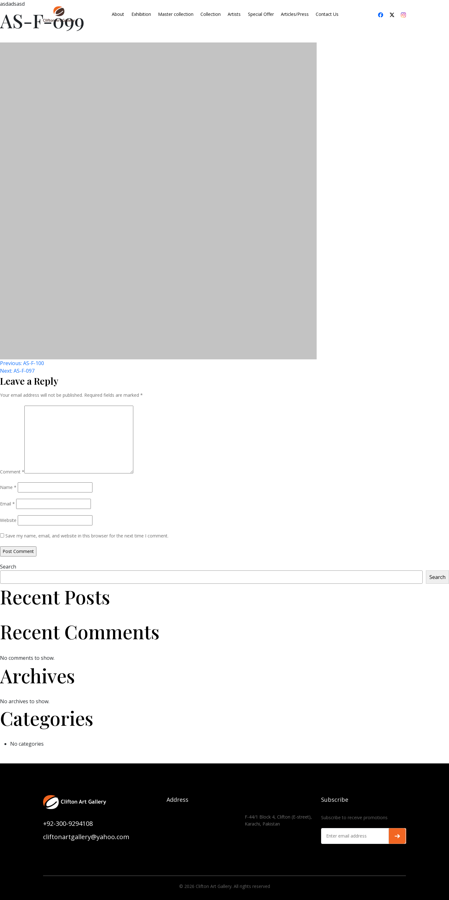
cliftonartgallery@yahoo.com (86, 837)
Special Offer (261, 14)
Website (8, 520)
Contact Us (327, 14)
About (118, 14)
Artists (234, 14)
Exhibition (141, 14)
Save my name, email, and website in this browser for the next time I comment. (86, 536)
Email (7, 504)
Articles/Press (295, 14)
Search (8, 566)
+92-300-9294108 (68, 823)
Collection (210, 14)
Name (8, 487)
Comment (12, 472)
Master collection (175, 14)
